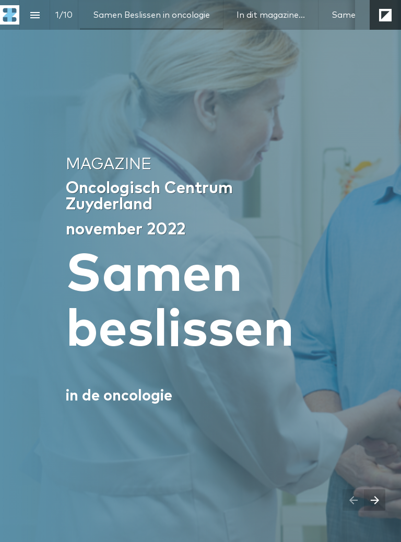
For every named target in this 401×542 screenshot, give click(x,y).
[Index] (35, 15)
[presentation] (200, 271)
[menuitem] (151, 15)
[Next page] (374, 500)
